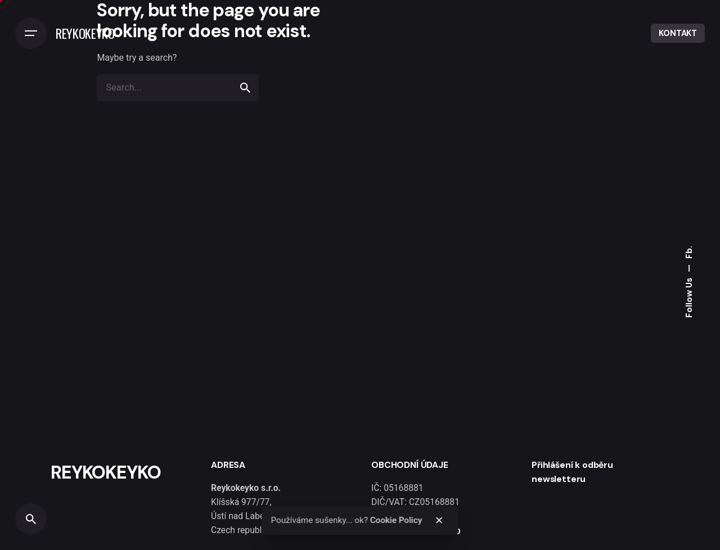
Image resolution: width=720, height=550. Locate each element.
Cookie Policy (396, 520)
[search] (245, 87)
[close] (439, 520)
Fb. (689, 252)
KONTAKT (678, 33)
